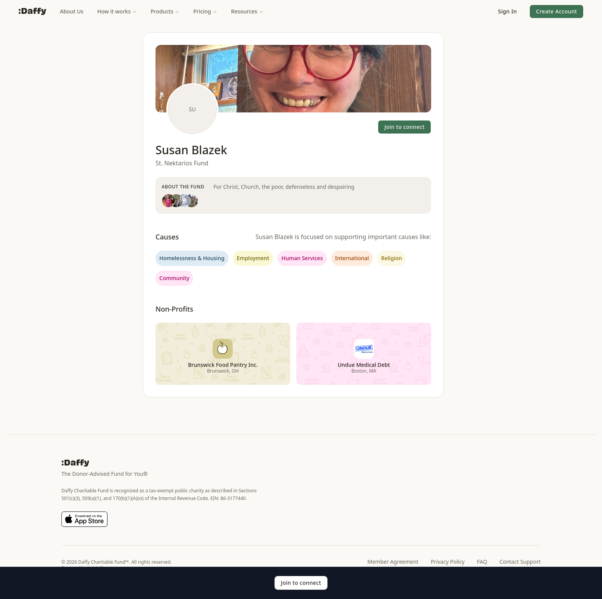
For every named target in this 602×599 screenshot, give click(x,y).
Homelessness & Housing (192, 258)
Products (164, 11)
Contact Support (520, 561)
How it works (117, 11)
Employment (253, 258)
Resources (247, 11)
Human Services (301, 258)
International (352, 258)
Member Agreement (392, 561)
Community (174, 278)
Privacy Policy (448, 561)
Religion (391, 258)
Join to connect (404, 126)
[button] (507, 11)
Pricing (205, 11)
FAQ (482, 561)
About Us (71, 11)
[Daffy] (32, 11)
